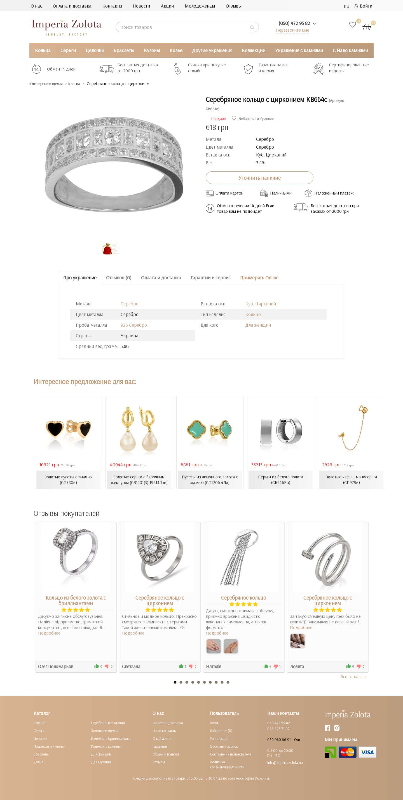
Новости (141, 6)
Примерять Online (259, 277)
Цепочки (95, 50)
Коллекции (253, 50)
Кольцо (253, 314)
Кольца (43, 50)
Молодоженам (200, 6)
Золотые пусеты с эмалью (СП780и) (68, 479)
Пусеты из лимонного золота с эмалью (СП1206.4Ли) (210, 479)
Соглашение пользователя (231, 753)
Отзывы (234, 6)
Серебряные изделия (108, 722)
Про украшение (80, 277)
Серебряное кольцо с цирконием (159, 600)
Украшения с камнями (299, 50)
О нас (36, 6)
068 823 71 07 (278, 728)
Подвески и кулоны (49, 745)
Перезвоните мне (291, 30)
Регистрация (219, 738)
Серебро (130, 304)
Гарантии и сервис (211, 277)
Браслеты (124, 50)
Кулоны (152, 50)
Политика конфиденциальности (227, 764)
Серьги (68, 50)
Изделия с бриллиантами (111, 738)
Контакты (112, 6)
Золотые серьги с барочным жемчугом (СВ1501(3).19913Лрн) (139, 479)
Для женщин (258, 325)
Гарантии (160, 745)
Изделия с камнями (107, 745)
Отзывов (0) (119, 277)
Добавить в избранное (253, 118)
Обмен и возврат (166, 753)
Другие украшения (212, 50)
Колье (176, 50)
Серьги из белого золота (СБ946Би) (280, 479)
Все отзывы (354, 676)
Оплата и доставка (72, 6)
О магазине (162, 738)
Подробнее (49, 632)
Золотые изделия (105, 730)
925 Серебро (134, 325)
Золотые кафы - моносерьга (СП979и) (351, 479)
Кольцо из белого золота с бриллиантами (76, 600)
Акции (167, 6)
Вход (214, 722)
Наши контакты (165, 730)
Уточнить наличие (259, 177)
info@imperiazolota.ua (285, 762)
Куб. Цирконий (260, 304)
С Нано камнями (350, 50)
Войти (363, 6)
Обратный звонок (224, 745)
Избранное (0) (221, 730)
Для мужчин (101, 761)
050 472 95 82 (278, 722)
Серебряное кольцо (243, 597)
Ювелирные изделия (50, 83)
